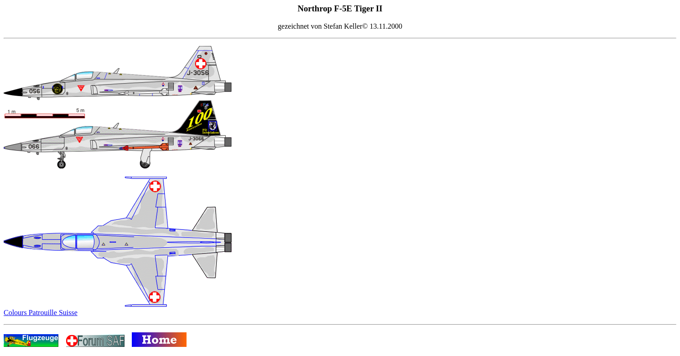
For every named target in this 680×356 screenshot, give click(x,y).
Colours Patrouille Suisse (41, 312)
